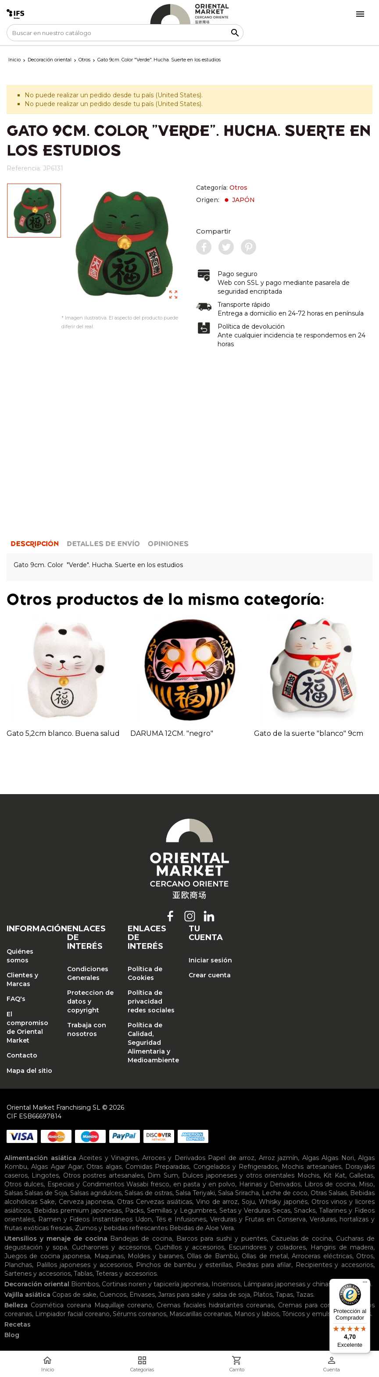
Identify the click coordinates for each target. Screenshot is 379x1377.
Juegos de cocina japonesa (47, 1256)
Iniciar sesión (210, 960)
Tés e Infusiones (181, 1219)
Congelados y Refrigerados (235, 1167)
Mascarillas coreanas (200, 1314)
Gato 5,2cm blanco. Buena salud (63, 733)
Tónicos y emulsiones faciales (326, 1314)
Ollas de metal (265, 1256)
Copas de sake (74, 1295)
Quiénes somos (20, 956)
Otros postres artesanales (103, 1175)
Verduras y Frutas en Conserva (258, 1219)
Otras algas (103, 1167)
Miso (366, 1184)
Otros (238, 188)
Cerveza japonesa (86, 1202)
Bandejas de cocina (141, 1238)
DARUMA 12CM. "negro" (171, 733)
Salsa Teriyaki (195, 1193)
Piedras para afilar (263, 1265)
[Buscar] (125, 32)
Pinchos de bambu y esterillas (184, 1265)
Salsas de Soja (46, 1193)
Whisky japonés (283, 1202)
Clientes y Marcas (22, 979)
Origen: (225, 200)
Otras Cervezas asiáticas (154, 1202)
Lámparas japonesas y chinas (287, 1284)
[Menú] (365, 1284)
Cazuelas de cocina (301, 1238)
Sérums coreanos (139, 1314)
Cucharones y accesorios (111, 1247)
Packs (134, 1210)
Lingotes (45, 1175)
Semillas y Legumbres (181, 1210)
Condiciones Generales (87, 973)
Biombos (85, 1284)
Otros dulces (23, 1184)
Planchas (18, 1265)
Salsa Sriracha (238, 1193)
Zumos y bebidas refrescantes (121, 1228)
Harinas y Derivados (270, 1184)
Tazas (304, 1295)
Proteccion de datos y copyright (90, 1001)
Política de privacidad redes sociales (151, 1001)
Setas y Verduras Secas (255, 1210)
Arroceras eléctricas (322, 1256)
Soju (248, 1202)
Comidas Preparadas (157, 1167)
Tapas (284, 1295)
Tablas (83, 1274)
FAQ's (16, 999)
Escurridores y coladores (267, 1247)
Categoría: (221, 188)
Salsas (13, 1193)
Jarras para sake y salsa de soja (204, 1295)
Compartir (213, 231)
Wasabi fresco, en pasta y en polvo (180, 1184)
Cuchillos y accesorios (189, 1247)
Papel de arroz (231, 1158)
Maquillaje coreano (123, 1305)
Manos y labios (256, 1314)
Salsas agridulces (96, 1193)
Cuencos (113, 1295)
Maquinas (109, 1256)
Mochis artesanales (311, 1167)
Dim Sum (162, 1175)
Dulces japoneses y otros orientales (238, 1175)
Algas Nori (338, 1158)
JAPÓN (239, 200)
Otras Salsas (329, 1193)
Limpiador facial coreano (72, 1314)
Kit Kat (334, 1175)
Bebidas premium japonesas (78, 1210)
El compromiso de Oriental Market (27, 1027)
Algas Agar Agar (56, 1167)
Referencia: (24, 168)
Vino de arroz (217, 1202)
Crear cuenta (210, 975)
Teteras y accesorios (126, 1274)
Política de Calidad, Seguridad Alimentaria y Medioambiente (151, 1042)
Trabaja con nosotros (86, 1029)
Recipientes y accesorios (334, 1265)
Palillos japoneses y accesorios (84, 1265)
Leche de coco (284, 1193)
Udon (143, 1219)
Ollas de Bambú (212, 1256)
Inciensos (225, 1284)
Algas (310, 1158)
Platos (262, 1295)
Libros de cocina (329, 1184)
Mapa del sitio (29, 1071)
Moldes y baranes (155, 1256)
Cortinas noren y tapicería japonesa (155, 1284)
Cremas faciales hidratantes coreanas (215, 1305)
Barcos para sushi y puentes (221, 1238)
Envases (142, 1295)
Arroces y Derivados (173, 1158)
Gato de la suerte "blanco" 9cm (308, 733)
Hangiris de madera (342, 1247)
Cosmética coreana (61, 1305)
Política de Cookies (145, 973)
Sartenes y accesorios (37, 1274)
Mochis (308, 1175)
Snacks (304, 1210)
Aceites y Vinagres (108, 1158)
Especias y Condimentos (85, 1184)
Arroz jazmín (278, 1158)
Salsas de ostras (148, 1193)
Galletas (361, 1175)
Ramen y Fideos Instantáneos (85, 1219)
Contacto (22, 1055)
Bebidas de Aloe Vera (201, 1228)
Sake (47, 1202)
